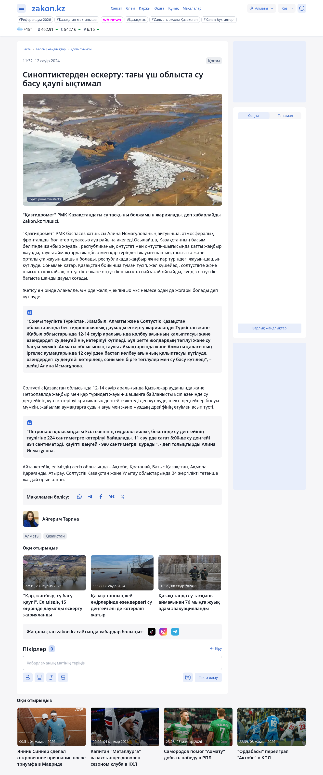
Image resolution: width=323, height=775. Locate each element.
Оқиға (159, 8)
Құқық (173, 8)
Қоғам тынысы (81, 49)
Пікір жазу (208, 677)
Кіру (218, 648)
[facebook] (101, 496)
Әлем (130, 8)
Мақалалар (192, 8)
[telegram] (90, 496)
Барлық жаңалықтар (51, 49)
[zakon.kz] (48, 8)
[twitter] (122, 496)
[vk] (111, 496)
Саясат (116, 8)
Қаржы (145, 8)
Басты (27, 49)
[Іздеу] (301, 8)
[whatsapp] (79, 496)
